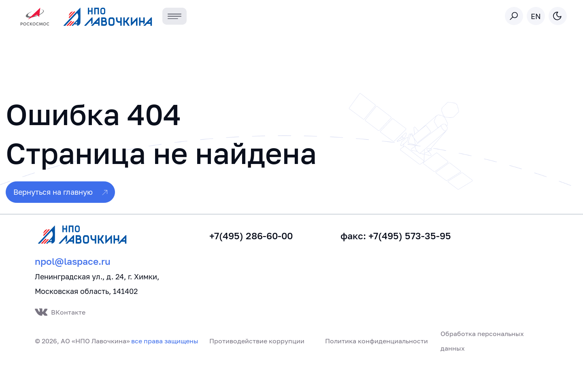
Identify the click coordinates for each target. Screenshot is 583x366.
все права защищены (164, 341)
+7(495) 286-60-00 (251, 235)
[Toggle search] (514, 16)
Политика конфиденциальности (376, 341)
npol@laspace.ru (73, 261)
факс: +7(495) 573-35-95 (395, 235)
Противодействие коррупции (256, 341)
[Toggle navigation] (174, 16)
